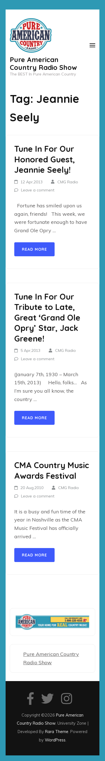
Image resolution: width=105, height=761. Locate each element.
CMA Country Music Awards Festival (51, 470)
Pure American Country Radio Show (43, 63)
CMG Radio (67, 181)
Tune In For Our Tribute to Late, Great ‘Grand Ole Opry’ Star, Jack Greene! (47, 317)
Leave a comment (37, 190)
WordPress (55, 740)
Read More (34, 249)
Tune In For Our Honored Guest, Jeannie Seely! (44, 159)
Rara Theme (56, 731)
